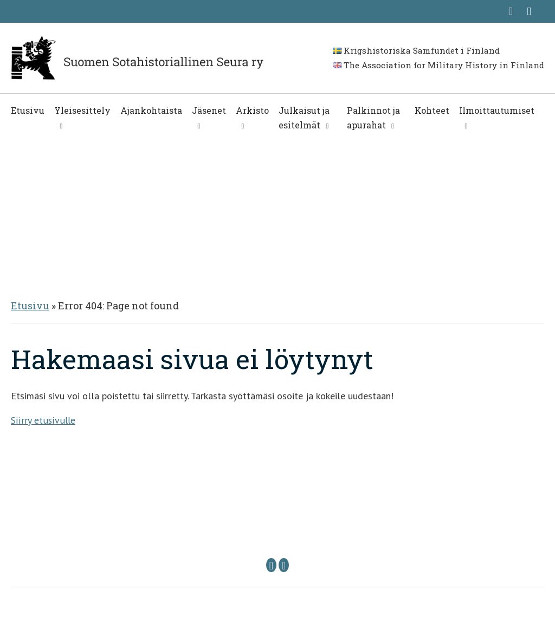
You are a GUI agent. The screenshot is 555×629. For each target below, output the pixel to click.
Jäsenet (209, 110)
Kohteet (432, 110)
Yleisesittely (82, 110)
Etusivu (27, 110)
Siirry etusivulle (42, 420)
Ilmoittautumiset (496, 110)
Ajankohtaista (151, 110)
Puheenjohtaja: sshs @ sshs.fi (217, 533)
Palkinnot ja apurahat (373, 118)
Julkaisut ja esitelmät (304, 118)
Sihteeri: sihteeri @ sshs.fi (362, 533)
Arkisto (252, 110)
